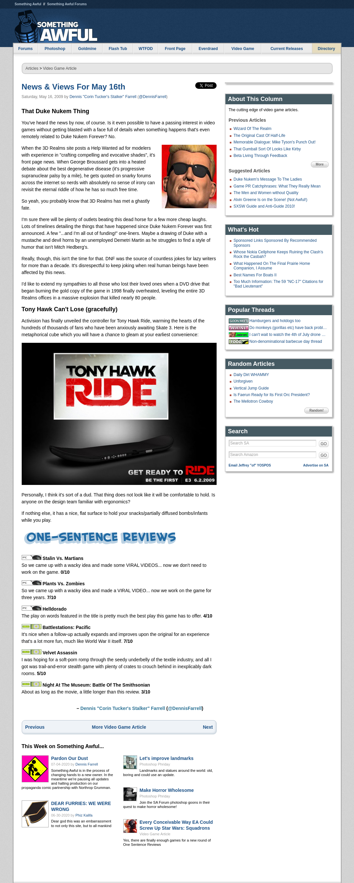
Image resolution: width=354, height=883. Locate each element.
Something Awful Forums (67, 4)
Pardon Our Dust (69, 758)
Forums (25, 48)
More (320, 164)
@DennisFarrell (152, 96)
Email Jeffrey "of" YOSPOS (250, 465)
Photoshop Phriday (155, 764)
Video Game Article (60, 68)
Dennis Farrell (87, 764)
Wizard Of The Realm (252, 128)
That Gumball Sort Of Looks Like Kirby (267, 149)
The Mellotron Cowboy (253, 401)
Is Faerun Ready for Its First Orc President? (272, 394)
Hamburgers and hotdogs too (274, 320)
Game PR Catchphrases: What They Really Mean (277, 186)
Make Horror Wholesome (167, 790)
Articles (32, 68)
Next (208, 727)
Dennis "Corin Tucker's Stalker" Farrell (102, 96)
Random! (316, 410)
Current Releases (287, 48)
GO (324, 444)
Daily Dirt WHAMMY (251, 374)
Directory (326, 48)
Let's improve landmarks (167, 758)
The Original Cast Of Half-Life (259, 135)
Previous (35, 727)
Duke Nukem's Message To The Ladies (268, 179)
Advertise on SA (315, 465)
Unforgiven (243, 381)
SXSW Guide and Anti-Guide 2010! (264, 206)
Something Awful (28, 4)
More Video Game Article (119, 727)
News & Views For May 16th (74, 86)
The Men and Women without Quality (266, 192)
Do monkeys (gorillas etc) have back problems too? (288, 327)
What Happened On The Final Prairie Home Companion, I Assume (272, 265)
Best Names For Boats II (255, 275)
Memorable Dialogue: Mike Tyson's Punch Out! (275, 142)
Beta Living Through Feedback (260, 155)
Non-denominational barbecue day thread (285, 341)
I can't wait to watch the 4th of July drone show (288, 334)
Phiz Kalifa (84, 815)
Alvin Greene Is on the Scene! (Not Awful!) (271, 199)
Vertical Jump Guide (251, 388)
